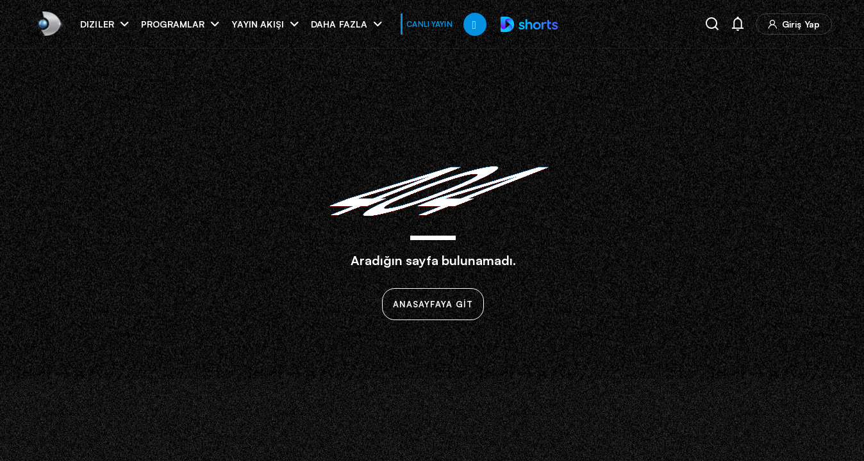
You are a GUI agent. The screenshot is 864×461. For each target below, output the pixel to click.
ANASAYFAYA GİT (433, 304)
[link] (48, 24)
